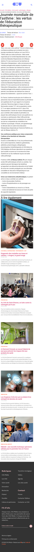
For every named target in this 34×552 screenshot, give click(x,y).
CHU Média (8, 10)
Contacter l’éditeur (24, 498)
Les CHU (4, 479)
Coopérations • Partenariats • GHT (16, 251)
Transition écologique (25, 471)
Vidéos (20, 475)
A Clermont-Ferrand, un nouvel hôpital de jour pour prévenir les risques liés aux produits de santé (15, 351)
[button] (31, 4)
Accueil (2, 10)
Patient (4, 494)
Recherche (5, 490)
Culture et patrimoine (9, 502)
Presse (20, 494)
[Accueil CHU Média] (17, 3)
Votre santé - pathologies (19, 10)
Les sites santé (23, 483)
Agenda (20, 479)
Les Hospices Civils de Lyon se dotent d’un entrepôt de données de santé (16, 398)
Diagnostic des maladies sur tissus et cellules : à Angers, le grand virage (14, 254)
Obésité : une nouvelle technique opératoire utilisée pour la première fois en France (16, 448)
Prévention (4, 300)
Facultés (4, 498)
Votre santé (5, 483)
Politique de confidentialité (9, 539)
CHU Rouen (18, 37)
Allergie (28, 10)
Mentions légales (6, 535)
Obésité (10, 444)
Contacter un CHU (23, 502)
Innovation (4, 394)
